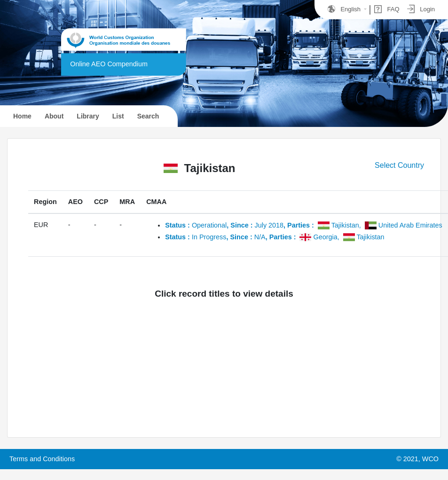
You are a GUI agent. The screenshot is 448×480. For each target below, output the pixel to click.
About (54, 116)
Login (421, 9)
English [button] (345, 9)
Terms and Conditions (42, 459)
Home (27, 115)
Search (148, 116)
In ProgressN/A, (275, 237)
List (118, 116)
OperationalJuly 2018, (303, 225)
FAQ (387, 9)
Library (88, 116)
